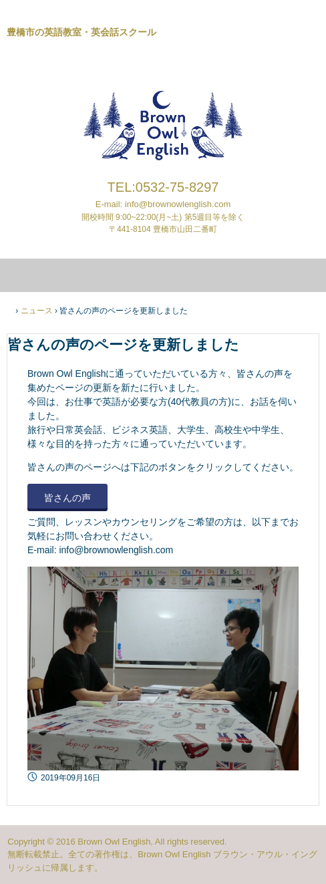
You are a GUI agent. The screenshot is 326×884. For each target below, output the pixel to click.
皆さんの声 (67, 497)
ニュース (37, 310)
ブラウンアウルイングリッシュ (163, 59)
